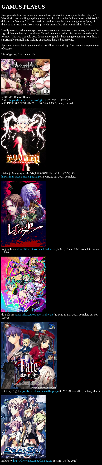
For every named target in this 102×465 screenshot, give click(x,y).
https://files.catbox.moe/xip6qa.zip (20, 176)
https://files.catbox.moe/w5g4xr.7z (28, 100)
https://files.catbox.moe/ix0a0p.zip (39, 391)
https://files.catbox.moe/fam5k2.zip (32, 460)
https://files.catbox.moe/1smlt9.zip (34, 314)
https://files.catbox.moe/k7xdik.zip (36, 249)
